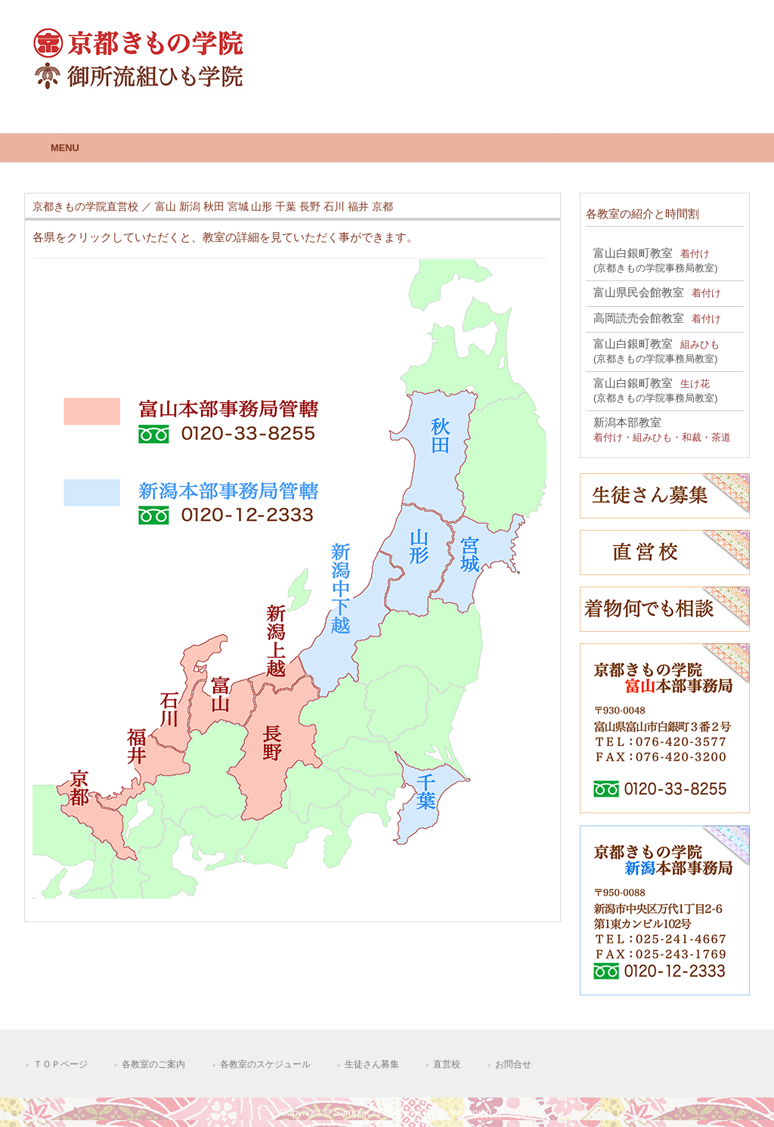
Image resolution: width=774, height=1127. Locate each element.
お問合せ (513, 1064)
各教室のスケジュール (265, 1064)
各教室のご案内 (153, 1064)
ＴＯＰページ (60, 1064)
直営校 (446, 1064)
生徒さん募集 (372, 1064)
